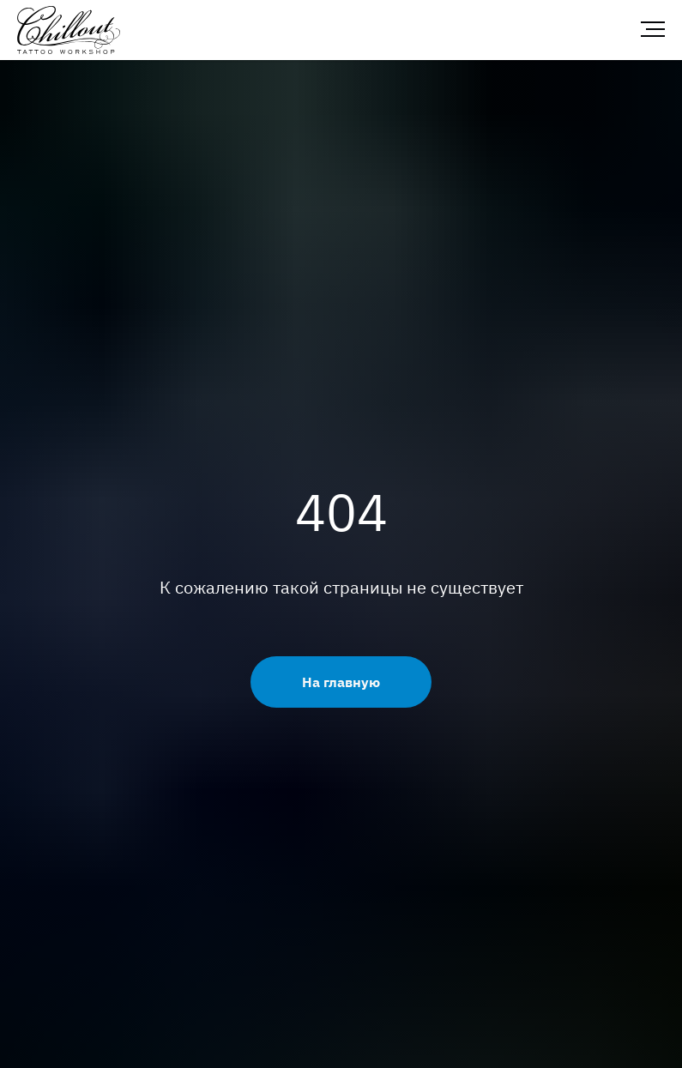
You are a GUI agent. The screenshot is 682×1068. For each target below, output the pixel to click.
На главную (341, 682)
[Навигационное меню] (653, 30)
